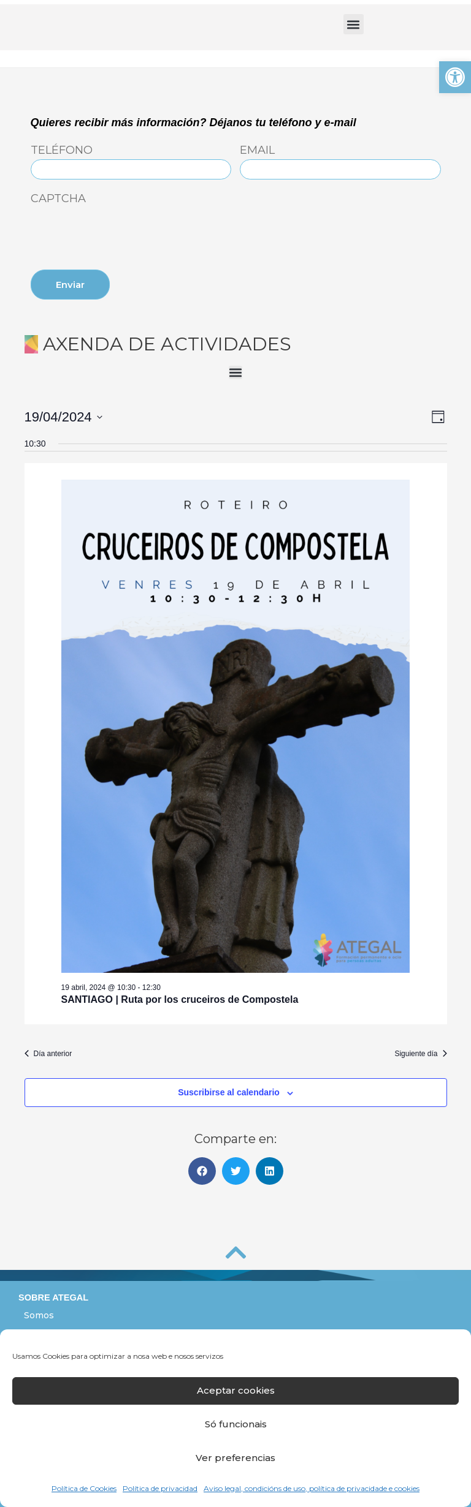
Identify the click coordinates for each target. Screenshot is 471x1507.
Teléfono (62, 150)
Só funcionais (236, 1424)
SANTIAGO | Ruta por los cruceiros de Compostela (180, 999)
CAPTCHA (58, 199)
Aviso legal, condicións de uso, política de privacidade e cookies (311, 1488)
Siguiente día (420, 1053)
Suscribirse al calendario (229, 1092)
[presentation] (124, 232)
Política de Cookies (84, 1488)
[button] (455, 77)
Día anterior (48, 1053)
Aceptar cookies (236, 1390)
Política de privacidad (160, 1488)
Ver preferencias (235, 1458)
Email (257, 150)
